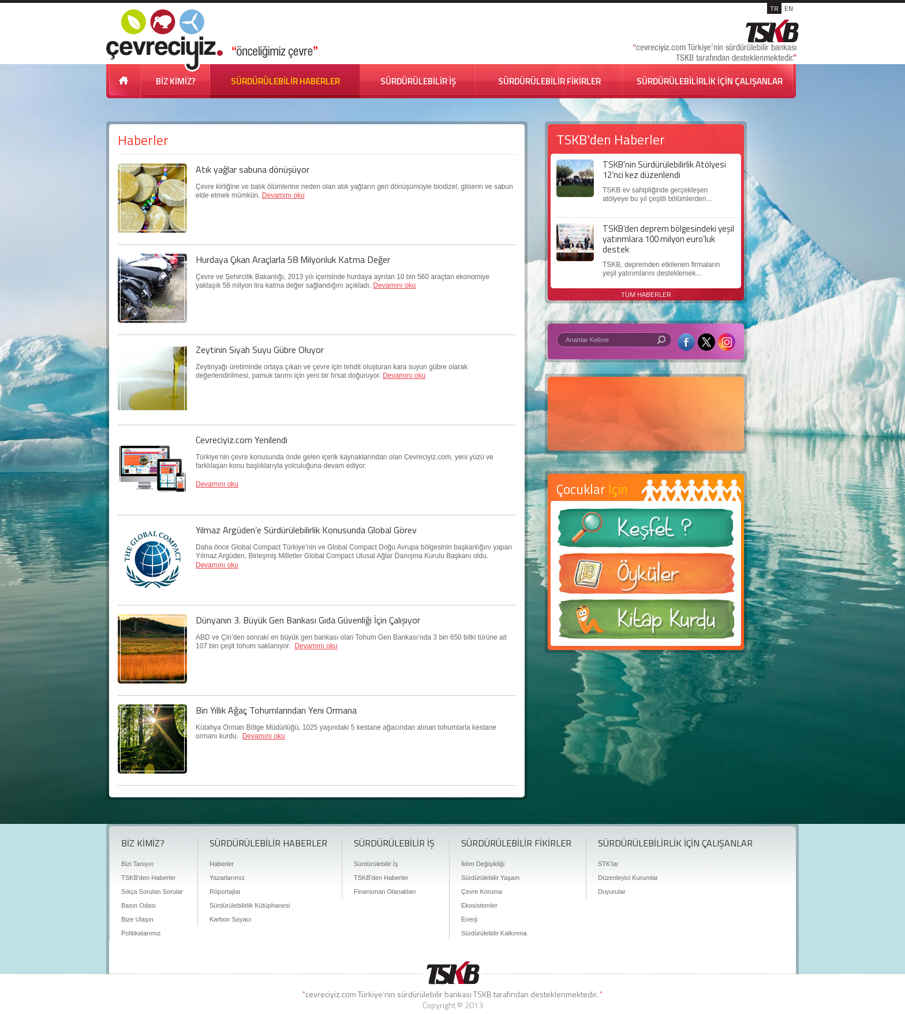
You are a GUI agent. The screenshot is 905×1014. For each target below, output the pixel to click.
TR (774, 8)
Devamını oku (283, 195)
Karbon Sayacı (230, 919)
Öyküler (646, 577)
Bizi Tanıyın (137, 863)
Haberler (222, 863)
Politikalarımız (140, 933)
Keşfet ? (646, 531)
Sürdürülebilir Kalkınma (494, 933)
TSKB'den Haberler (148, 877)
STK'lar (608, 863)
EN (788, 8)
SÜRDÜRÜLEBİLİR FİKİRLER (549, 81)
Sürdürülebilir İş (376, 863)
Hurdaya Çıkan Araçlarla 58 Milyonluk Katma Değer (293, 259)
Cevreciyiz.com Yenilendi (241, 440)
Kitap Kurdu (646, 622)
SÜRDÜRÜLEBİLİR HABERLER (285, 81)
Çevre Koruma (481, 891)
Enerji (469, 919)
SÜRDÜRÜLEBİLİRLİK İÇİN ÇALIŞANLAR (710, 81)
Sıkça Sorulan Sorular (152, 891)
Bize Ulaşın (137, 919)
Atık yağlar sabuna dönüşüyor (252, 169)
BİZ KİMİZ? (176, 81)
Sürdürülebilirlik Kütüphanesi (250, 905)
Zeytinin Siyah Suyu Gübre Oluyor (260, 349)
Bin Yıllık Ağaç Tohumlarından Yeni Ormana (276, 710)
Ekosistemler (479, 905)
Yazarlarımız (227, 877)
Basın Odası (138, 905)
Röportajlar (225, 891)
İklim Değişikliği (482, 863)
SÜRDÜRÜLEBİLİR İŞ (418, 81)
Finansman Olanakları (385, 891)
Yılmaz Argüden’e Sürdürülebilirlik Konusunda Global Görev (306, 530)
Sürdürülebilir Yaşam (490, 877)
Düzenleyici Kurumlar (628, 877)
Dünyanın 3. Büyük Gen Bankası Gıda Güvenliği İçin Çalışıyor (308, 620)
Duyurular (612, 891)
